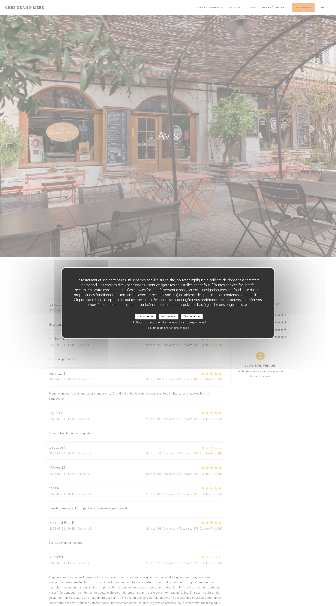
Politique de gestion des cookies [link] (168, 328)
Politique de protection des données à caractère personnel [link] (169, 323)
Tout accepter (145, 316)
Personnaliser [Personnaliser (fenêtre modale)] (191, 316)
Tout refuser (168, 316)
